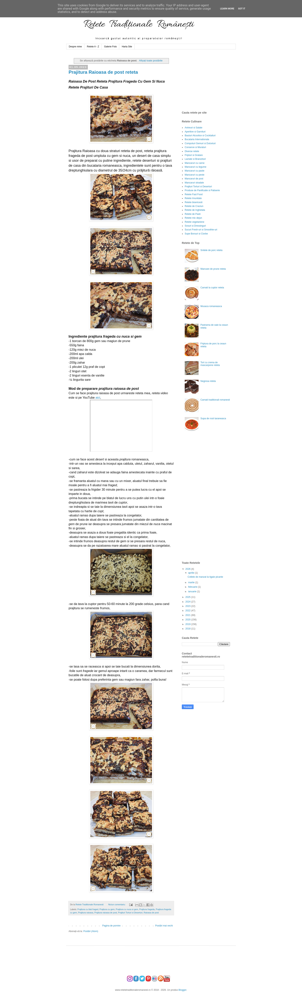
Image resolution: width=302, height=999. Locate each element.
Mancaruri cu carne (195, 163)
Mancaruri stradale (194, 182)
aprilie (191, 572)
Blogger (182, 990)
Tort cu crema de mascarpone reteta (210, 363)
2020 (188, 619)
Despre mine (75, 46)
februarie (193, 587)
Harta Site (127, 46)
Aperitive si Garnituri (195, 131)
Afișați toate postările (150, 60)
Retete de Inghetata (195, 210)
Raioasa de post (151, 912)
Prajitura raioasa (85, 912)
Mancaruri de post (194, 178)
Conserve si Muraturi (195, 147)
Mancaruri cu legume (195, 167)
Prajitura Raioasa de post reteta (103, 72)
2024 (188, 601)
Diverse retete (192, 151)
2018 (188, 628)
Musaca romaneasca (211, 306)
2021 (188, 615)
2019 (188, 624)
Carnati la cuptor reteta (212, 287)
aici (98, 397)
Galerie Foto (110, 46)
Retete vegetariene (194, 222)
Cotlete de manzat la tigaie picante (205, 577)
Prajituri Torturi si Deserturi (130, 912)
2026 (188, 569)
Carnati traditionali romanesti (215, 399)
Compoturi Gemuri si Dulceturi (200, 143)
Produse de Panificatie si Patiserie (202, 190)
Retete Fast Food (194, 194)
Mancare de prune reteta (213, 269)
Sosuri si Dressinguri (195, 225)
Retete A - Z (93, 46)
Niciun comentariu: (117, 904)
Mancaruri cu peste (194, 174)
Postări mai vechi (164, 925)
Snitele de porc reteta (211, 250)
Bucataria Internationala (197, 139)
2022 (188, 610)
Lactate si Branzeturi (195, 159)
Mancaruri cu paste (194, 170)
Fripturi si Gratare (194, 155)
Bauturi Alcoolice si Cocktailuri (200, 135)
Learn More (227, 8)
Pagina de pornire (111, 925)
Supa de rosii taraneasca (213, 418)
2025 (188, 597)
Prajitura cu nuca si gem (127, 909)
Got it (241, 8)
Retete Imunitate (193, 198)
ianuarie (192, 591)
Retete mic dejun (193, 218)
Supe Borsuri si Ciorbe (196, 233)
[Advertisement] (211, 80)
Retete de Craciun (194, 206)
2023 (188, 606)
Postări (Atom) (90, 931)
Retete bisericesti (193, 202)
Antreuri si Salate (193, 127)
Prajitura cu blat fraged (87, 909)
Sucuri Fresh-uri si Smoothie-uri (201, 229)
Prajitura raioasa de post (105, 912)
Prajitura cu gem (107, 909)
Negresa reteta (208, 381)
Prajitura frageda (147, 909)
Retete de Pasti (192, 214)
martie (191, 582)
